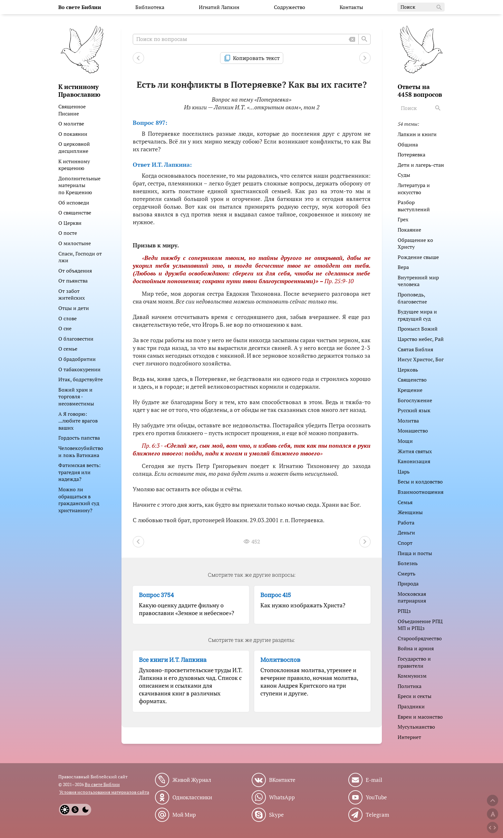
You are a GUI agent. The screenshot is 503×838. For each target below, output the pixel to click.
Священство (412, 379)
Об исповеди (73, 202)
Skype (276, 814)
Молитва (408, 420)
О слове (67, 318)
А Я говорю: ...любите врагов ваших (78, 420)
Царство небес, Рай (421, 339)
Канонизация (414, 461)
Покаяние (409, 229)
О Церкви (70, 222)
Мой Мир (184, 814)
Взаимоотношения (420, 491)
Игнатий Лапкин (219, 7)
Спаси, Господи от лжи (80, 257)
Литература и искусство (414, 189)
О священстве (74, 212)
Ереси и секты (414, 696)
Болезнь (408, 563)
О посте (67, 232)
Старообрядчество (420, 638)
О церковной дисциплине (74, 147)
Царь (404, 471)
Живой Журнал (191, 779)
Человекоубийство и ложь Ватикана (80, 451)
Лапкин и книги (417, 134)
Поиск (422, 7)
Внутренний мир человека (418, 281)
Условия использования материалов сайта (104, 792)
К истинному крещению (74, 165)
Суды (404, 174)
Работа (406, 522)
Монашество (413, 430)
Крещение (410, 390)
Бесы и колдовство (420, 481)
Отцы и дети (73, 308)
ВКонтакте (282, 779)
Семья (405, 502)
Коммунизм (412, 675)
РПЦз (404, 610)
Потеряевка (411, 154)
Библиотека (149, 7)
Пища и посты (415, 553)
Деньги (406, 532)
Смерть (406, 573)
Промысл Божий (418, 328)
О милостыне (74, 243)
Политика (409, 686)
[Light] (65, 809)
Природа (408, 583)
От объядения (75, 270)
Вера (403, 267)
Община (408, 144)
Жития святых (415, 451)
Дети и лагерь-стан (421, 164)
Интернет (409, 737)
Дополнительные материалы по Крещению (79, 185)
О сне (65, 328)
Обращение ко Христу (415, 243)
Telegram (377, 814)
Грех (403, 219)
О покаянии (72, 133)
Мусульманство (416, 726)
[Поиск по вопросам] (252, 39)
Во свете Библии (102, 784)
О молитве (71, 123)
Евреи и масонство (420, 716)
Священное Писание (72, 110)
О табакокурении (79, 369)
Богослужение (415, 400)
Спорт (405, 542)
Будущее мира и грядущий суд (417, 315)
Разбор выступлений (414, 206)
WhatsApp (282, 797)
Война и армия (416, 648)
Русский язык (414, 410)
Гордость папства (79, 437)
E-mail (374, 779)
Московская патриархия (412, 597)
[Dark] (85, 809)
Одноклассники (192, 797)
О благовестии (75, 338)
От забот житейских (71, 294)
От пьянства (73, 280)
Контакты (351, 7)
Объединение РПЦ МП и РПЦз (420, 625)
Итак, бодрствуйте (80, 379)
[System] (75, 809)
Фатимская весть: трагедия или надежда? (79, 472)
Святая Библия (415, 349)
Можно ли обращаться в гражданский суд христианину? (78, 500)
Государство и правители (414, 662)
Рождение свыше (418, 257)
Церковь (408, 369)
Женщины (410, 512)
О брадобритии (77, 359)
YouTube (376, 797)
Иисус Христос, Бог (421, 359)
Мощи (405, 440)
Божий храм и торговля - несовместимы (76, 396)
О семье (67, 348)
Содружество (289, 7)
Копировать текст (256, 58)
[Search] (439, 108)
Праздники (411, 706)
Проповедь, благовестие (412, 298)
